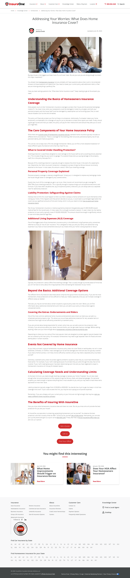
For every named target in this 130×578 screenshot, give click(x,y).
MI (92, 544)
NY (20, 547)
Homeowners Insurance (18, 508)
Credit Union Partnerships (57, 511)
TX (63, 547)
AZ (19, 544)
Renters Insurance (34, 505)
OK (37, 547)
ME (80, 544)
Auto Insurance (15, 505)
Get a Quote (65, 426)
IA (64, 544)
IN (61, 544)
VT (71, 547)
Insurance (33, 4)
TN (60, 547)
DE (39, 544)
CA (27, 544)
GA (47, 544)
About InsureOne (54, 505)
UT (67, 547)
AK (15, 544)
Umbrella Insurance (35, 511)
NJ (11, 547)
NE (114, 557)
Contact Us (72, 505)
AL (11, 544)
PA (45, 547)
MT (110, 544)
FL (43, 544)
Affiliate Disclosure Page (48, 574)
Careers (51, 514)
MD (84, 544)
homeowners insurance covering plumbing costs (72, 329)
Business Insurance (17, 511)
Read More (41, 481)
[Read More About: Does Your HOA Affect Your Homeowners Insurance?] (78, 473)
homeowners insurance (46, 82)
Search (121, 4)
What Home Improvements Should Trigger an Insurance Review (47, 472)
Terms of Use (65, 574)
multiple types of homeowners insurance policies (54, 135)
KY (72, 544)
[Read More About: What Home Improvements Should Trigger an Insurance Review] (22, 473)
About (43, 4)
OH (32, 547)
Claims (71, 508)
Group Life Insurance (17, 514)
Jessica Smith (40, 31)
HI (50, 544)
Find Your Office (65, 441)
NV (114, 544)
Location (93, 4)
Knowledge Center (68, 4)
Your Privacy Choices (111, 574)
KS (68, 544)
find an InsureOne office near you (88, 418)
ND (28, 547)
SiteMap (106, 512)
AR (23, 544)
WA (79, 547)
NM (15, 547)
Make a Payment (82, 4)
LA (76, 544)
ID (54, 544)
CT (35, 544)
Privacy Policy (75, 574)
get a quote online (77, 415)
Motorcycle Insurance (17, 517)
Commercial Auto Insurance (37, 508)
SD (56, 547)
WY (91, 547)
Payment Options (74, 511)
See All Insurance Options (37, 514)
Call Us (65, 434)
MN (97, 544)
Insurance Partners (55, 508)
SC (52, 547)
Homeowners (34, 10)
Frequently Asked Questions (77, 514)
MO (105, 544)
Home (12, 10)
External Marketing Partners (93, 574)
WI (87, 547)
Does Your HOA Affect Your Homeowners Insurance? (104, 471)
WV (83, 547)
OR (41, 547)
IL (57, 544)
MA (88, 544)
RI (48, 547)
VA (75, 547)
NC (24, 547)
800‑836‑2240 (61, 418)
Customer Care (54, 4)
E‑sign (82, 574)
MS (101, 544)
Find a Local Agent (110, 507)
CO (31, 544)
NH (118, 544)
